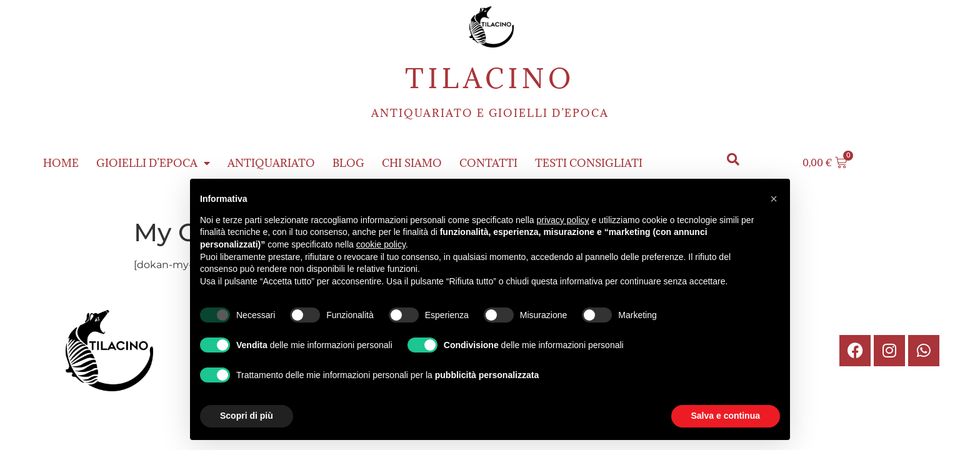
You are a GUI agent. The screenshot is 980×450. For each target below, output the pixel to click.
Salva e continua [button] (725, 416)
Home (61, 163)
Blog (348, 163)
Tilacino (490, 78)
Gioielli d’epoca (153, 163)
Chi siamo (412, 163)
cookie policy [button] (381, 244)
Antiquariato (271, 163)
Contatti (488, 163)
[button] (733, 160)
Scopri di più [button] (246, 416)
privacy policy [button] (563, 220)
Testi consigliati (588, 163)
